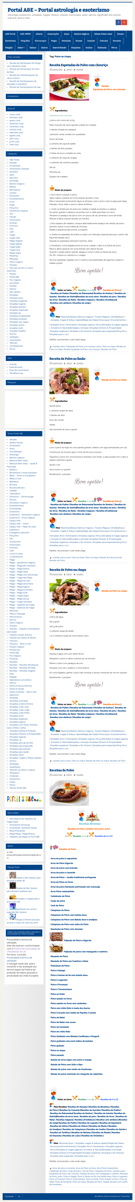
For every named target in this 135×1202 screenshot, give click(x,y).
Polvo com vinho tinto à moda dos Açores (70, 1008)
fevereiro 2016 (15, 117)
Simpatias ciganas (86, 325)
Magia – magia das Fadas (20, 577)
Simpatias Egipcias (17, 737)
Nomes (79, 41)
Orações (91, 41)
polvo (99, 346)
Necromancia (15, 617)
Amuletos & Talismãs (60, 328)
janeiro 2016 (14, 120)
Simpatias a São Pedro (19, 713)
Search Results (59, 48)
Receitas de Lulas (71, 1136)
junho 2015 (14, 141)
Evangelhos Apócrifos (19, 532)
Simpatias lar (15, 313)
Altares (39, 34)
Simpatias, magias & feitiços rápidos (66, 320)
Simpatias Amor (57, 325)
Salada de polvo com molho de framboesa (71, 1069)
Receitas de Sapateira (109, 1123)
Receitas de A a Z (103, 836)
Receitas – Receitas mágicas (22, 671)
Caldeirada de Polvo (58, 1171)
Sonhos (88, 48)
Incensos (13, 226)
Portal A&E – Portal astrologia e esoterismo (58, 10)
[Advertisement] (24, 409)
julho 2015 (14, 138)
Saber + (21, 48)
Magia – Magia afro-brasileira (22, 566)
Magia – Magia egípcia (19, 587)
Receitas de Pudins (59, 293)
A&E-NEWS (25, 34)
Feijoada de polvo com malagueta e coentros (85, 952)
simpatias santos (16, 325)
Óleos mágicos (16, 623)
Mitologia (13, 259)
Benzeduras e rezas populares (23, 472)
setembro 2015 (16, 132)
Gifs (11, 214)
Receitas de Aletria (67, 296)
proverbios (14, 283)
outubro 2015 (15, 129)
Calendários (14, 493)
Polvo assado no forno (61, 999)
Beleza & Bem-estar (103, 34)
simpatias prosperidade (19, 316)
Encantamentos (118, 320)
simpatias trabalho (17, 331)
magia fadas (14, 247)
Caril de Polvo (88, 1171)
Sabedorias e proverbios (20, 680)
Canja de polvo (58, 901)
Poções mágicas (16, 647)
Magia (54, 41)
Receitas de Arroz (105, 1116)
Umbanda (101, 48)
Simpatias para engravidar (104, 331)
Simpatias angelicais (59, 331)
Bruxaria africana (17, 488)
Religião (9, 48)
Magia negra (15, 253)
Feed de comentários (19, 370)
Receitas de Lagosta (88, 1123)
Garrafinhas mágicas (18, 211)
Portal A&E (14, 277)
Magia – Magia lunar (18, 593)
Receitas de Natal (67, 300)
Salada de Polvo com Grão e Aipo (67, 1064)
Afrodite (114, 317)
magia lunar (14, 250)
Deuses (120, 34)
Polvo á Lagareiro (59, 980)
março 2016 (14, 114)
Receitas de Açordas (90, 1110)
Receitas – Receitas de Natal (22, 668)
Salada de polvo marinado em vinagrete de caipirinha (76, 1074)
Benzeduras (14, 190)
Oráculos (104, 41)
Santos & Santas (16, 689)
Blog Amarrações (17, 831)
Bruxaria (13, 484)
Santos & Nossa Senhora (20, 686)
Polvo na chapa (108, 346)
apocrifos (13, 178)
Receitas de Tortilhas (60, 1132)
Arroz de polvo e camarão (63, 872)
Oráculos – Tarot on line (20, 644)
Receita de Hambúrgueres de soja (24, 87)
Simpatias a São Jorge (19, 710)
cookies (12, 193)
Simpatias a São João (19, 707)
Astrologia (14, 454)
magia (12, 235)
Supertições (14, 767)
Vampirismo (14, 779)
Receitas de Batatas (81, 1132)
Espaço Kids (14, 520)
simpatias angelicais (18, 301)
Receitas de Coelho (96, 1129)
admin (69, 69)
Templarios (14, 773)
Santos (44, 48)
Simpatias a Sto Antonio (80, 331)
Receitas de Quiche (116, 1129)
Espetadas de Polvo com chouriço (81, 346)
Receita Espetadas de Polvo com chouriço (78, 65)
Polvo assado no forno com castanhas (68, 1003)
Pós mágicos (15, 280)
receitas (79, 69)
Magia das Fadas (90, 320)
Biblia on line (15, 478)
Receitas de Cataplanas (74, 1129)
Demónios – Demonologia (21, 496)
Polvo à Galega (58, 970)
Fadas (12, 205)
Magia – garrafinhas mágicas (22, 562)
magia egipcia (15, 244)
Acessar (13, 364)
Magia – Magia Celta (18, 572)
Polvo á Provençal (59, 984)
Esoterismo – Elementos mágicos (24, 515)
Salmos (33, 48)
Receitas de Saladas (77, 1107)
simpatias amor (16, 298)
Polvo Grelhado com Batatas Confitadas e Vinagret (75, 1036)
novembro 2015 (16, 126)
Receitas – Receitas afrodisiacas (23, 665)
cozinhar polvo (59, 346)
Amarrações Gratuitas (19, 169)
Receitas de (82, 296)
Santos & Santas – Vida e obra (23, 692)
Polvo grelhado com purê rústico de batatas (72, 1041)
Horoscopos (40, 41)
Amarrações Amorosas (19, 825)
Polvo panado (57, 1055)
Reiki (11, 674)
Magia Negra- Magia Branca (22, 834)
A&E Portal (10, 34)
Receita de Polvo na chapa (67, 570)
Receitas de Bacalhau (99, 1107)
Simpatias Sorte (16, 755)
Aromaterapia (15, 451)
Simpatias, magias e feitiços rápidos (25, 758)
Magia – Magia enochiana (21, 590)
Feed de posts (15, 367)
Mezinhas (66, 41)
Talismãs (13, 343)
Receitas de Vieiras (78, 1126)
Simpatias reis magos (19, 322)
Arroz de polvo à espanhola (64, 858)
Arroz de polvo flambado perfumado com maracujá (75, 887)
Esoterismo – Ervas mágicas (22, 518)
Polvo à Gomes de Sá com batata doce (69, 975)
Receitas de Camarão (69, 1110)
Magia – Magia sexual (19, 599)
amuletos (13, 172)
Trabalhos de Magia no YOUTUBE (24, 837)
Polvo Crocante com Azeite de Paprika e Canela (73, 1013)
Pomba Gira (14, 650)
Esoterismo (10, 41)
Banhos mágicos (81, 34)
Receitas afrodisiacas (106, 300)
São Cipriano (15, 292)
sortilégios (14, 337)
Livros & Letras (16, 554)
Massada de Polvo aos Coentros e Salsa (69, 961)
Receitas (117, 41)
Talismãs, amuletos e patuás (22, 770)
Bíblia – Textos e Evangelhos (22, 475)
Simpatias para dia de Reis (21, 743)
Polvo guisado (57, 1046)
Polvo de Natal (58, 1017)
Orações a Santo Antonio (20, 635)
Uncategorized (16, 346)
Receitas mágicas (85, 300)
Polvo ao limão (78, 557)
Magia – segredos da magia (21, 605)
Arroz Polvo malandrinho (107, 1168)
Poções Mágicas (102, 317)
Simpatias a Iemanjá (79, 328)
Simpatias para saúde (19, 752)
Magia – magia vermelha (20, 602)
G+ (19, 1197)
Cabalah (13, 490)
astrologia (13, 181)
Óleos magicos (16, 262)
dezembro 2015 (16, 123)
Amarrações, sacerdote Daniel (23, 828)
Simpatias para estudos (19, 749)
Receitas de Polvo (111, 290)
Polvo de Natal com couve (63, 1022)
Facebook (9, 1197)
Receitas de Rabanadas (81, 293)
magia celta (14, 238)
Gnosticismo (15, 542)
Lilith (11, 232)
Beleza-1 (13, 469)
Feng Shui (25, 41)
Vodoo (12, 782)
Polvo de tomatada (60, 1027)
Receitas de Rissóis (101, 1132)
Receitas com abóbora (60, 303)
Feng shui (13, 208)
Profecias (13, 659)
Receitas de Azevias (103, 1113)
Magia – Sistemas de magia (21, 608)
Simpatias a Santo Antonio (21, 704)
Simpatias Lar (15, 740)
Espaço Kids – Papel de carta (22, 527)
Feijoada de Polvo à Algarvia (77, 940)
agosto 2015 (14, 135)
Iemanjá (13, 223)
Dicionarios (14, 196)
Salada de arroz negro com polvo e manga (71, 1060)
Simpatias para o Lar (58, 334)
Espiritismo (14, 530)
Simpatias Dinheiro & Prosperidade (105, 328)
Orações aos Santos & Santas (22, 638)
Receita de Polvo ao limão (67, 359)
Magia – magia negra (18, 596)
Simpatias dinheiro (17, 307)
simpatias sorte (16, 328)
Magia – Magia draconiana (21, 584)
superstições (15, 340)
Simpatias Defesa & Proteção (22, 731)
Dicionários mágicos (18, 503)
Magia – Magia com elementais (23, 575)
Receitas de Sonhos (103, 293)
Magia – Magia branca (19, 569)
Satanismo (14, 695)
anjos (11, 175)
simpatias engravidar (18, 310)
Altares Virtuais (16, 442)
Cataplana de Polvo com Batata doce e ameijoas (74, 919)
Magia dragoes (16, 241)
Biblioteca (13, 481)
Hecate (12, 217)
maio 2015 (14, 144)
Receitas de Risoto (98, 1126)
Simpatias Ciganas (17, 304)
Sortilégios (14, 764)
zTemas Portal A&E (17, 788)
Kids (11, 229)
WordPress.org (16, 373)
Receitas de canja (81, 303)
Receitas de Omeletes (91, 1136)
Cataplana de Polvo (103, 1171)
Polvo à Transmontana (61, 989)
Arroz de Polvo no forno (86, 1168)
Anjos (66, 34)
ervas (11, 202)
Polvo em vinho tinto (60, 1031)
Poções (12, 274)
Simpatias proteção (18, 319)
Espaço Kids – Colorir (19, 523)
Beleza (73, 317)
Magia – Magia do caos (19, 581)
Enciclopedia (15, 508)
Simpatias (75, 48)
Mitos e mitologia (17, 614)
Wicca (114, 48)
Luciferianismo (16, 557)
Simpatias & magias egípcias (115, 325)
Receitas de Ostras (59, 1126)
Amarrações (53, 34)
